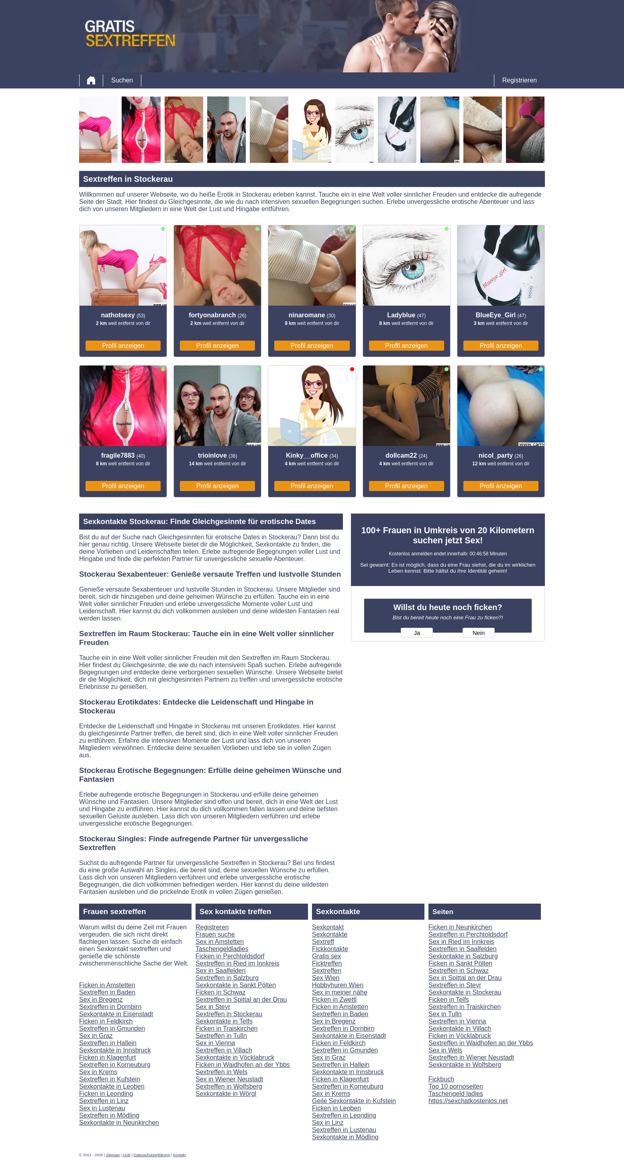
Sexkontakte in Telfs (224, 1021)
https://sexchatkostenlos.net (468, 1100)
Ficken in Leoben (336, 1108)
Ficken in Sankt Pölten (460, 963)
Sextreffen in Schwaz (458, 970)
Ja (417, 633)
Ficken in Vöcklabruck (459, 1035)
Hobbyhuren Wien (337, 985)
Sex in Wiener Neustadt (229, 1079)
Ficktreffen (327, 963)
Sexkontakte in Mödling (345, 1137)
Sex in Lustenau (102, 1108)
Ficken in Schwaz (221, 992)
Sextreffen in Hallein (108, 1043)
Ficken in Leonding (106, 1093)
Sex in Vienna (215, 1043)
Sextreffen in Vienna (457, 1021)
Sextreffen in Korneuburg (115, 1064)
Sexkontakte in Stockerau (464, 992)
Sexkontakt (328, 927)
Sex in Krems (98, 1072)
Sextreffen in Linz (103, 1100)
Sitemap (113, 1155)
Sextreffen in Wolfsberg (229, 1086)
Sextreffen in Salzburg (227, 977)
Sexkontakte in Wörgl (226, 1093)
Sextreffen (326, 970)
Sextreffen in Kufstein (109, 1079)
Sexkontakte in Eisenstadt (116, 1014)
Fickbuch (441, 1079)
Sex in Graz (96, 1035)
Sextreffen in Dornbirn (110, 1006)
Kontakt (179, 1155)
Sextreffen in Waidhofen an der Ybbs (480, 1043)
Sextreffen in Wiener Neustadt (471, 1057)
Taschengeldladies (222, 948)
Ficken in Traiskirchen (227, 1028)
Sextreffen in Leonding (344, 1115)
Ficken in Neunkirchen (460, 927)
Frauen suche (215, 934)
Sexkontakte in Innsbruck (115, 1050)
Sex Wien (325, 977)
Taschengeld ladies (455, 1093)
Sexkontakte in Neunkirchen (119, 1122)
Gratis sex (326, 956)
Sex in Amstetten (220, 941)
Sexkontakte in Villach (459, 1028)
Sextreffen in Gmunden (112, 1028)
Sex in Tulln (445, 1014)
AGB (126, 1155)
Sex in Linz (327, 1122)
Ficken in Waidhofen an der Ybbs (243, 1064)
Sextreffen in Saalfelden (462, 948)
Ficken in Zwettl (334, 999)
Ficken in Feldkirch (106, 1021)
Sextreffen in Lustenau (344, 1129)
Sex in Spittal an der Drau (465, 977)
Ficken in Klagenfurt (107, 1057)
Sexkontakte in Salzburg (463, 956)
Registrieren (519, 80)
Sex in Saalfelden (221, 970)
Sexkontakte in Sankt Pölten (236, 985)
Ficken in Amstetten (107, 985)
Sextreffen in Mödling (109, 1115)
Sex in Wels (445, 1050)
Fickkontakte (330, 948)
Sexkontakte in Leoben (112, 1086)
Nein (479, 633)
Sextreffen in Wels (221, 1072)
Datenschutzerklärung (152, 1155)
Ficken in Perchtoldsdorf (230, 956)
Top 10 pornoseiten (455, 1086)
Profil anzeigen (123, 345)
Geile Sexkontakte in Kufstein (354, 1100)
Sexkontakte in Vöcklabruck (235, 1057)
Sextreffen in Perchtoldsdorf (468, 934)
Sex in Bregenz (101, 999)
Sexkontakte (329, 934)
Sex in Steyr (213, 1006)
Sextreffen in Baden (107, 992)
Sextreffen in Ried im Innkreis (237, 963)
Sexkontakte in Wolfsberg (464, 1064)
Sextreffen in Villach (224, 1050)
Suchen (122, 80)
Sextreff (323, 941)
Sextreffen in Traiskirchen (464, 1006)
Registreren (212, 927)
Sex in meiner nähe (339, 992)
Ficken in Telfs (448, 999)
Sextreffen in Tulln (221, 1035)
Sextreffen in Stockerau (229, 1014)
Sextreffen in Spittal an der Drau (241, 999)
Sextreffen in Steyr (454, 985)
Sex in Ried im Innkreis (461, 941)
